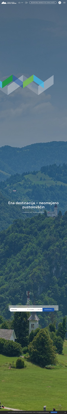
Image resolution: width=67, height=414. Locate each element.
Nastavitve (54, 412)
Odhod (39, 309)
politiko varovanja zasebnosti (43, 412)
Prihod (32, 309)
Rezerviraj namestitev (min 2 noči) (43, 2)
